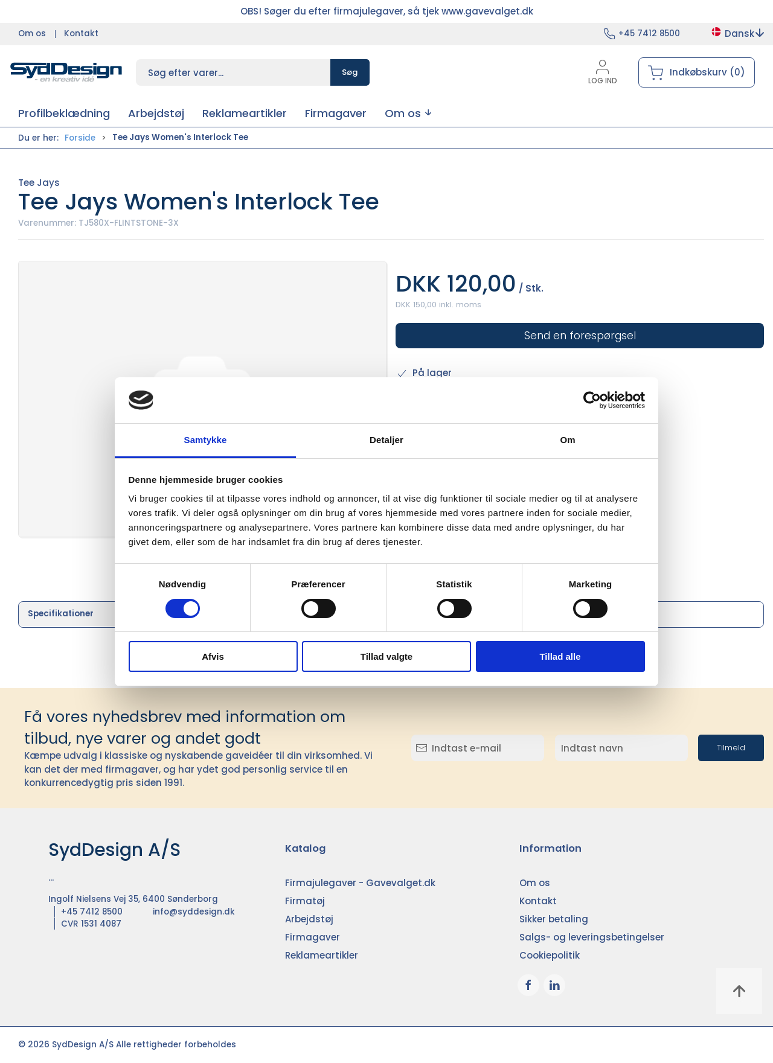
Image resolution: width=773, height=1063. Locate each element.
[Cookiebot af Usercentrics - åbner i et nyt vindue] (592, 400)
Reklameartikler (321, 955)
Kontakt (81, 33)
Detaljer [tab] (386, 440)
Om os (32, 33)
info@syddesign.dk (194, 912)
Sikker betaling (553, 919)
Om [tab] (567, 440)
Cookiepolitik (549, 955)
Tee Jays (39, 182)
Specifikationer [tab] (61, 613)
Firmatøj (305, 901)
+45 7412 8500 (649, 33)
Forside (80, 138)
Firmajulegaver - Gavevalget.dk (360, 882)
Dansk (737, 33)
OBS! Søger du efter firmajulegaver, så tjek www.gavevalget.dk (386, 11)
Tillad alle (559, 656)
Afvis (213, 656)
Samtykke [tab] (205, 440)
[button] (408, 113)
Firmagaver (312, 937)
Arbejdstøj (309, 919)
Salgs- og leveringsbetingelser (591, 937)
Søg (350, 72)
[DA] (66, 72)
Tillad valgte (386, 656)
